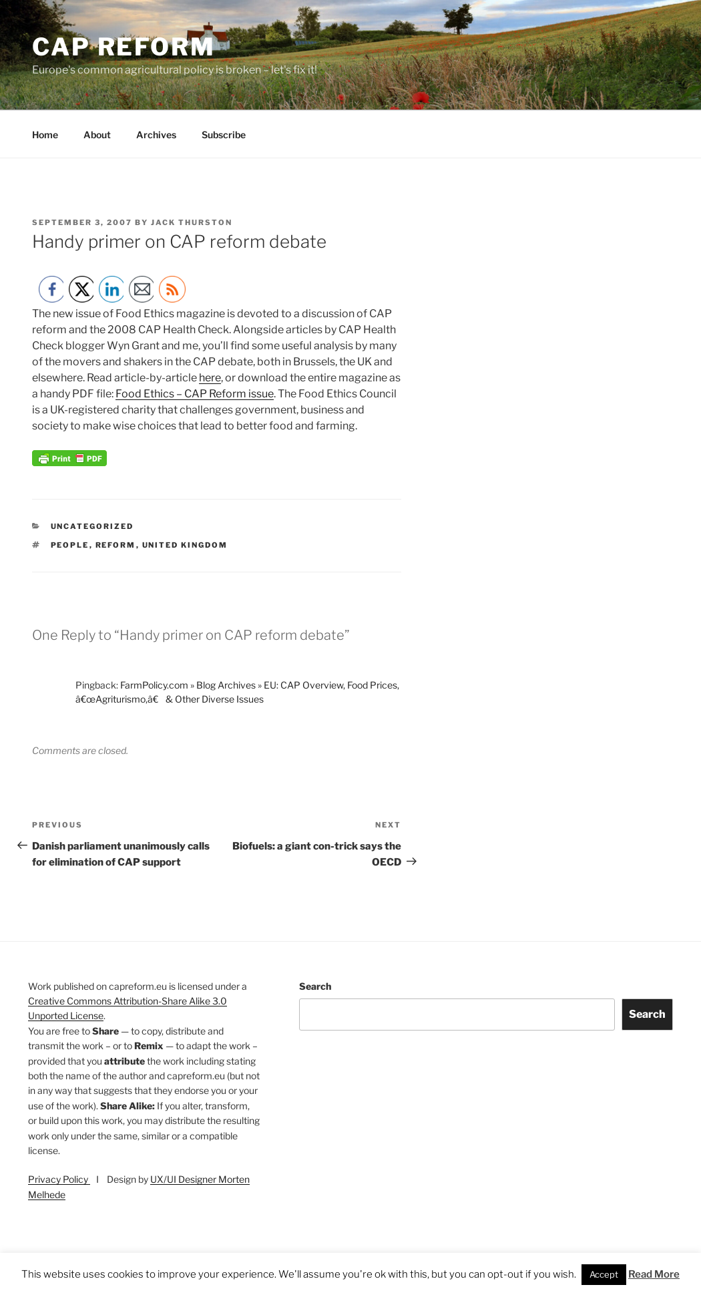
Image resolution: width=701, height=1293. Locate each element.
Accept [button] (604, 1274)
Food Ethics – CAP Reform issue (194, 393)
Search (315, 986)
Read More (654, 1274)
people (70, 545)
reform (115, 545)
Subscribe (224, 134)
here (210, 377)
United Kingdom (185, 545)
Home (45, 134)
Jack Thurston (191, 222)
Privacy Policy (59, 1179)
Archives (156, 134)
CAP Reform (124, 46)
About (97, 134)
